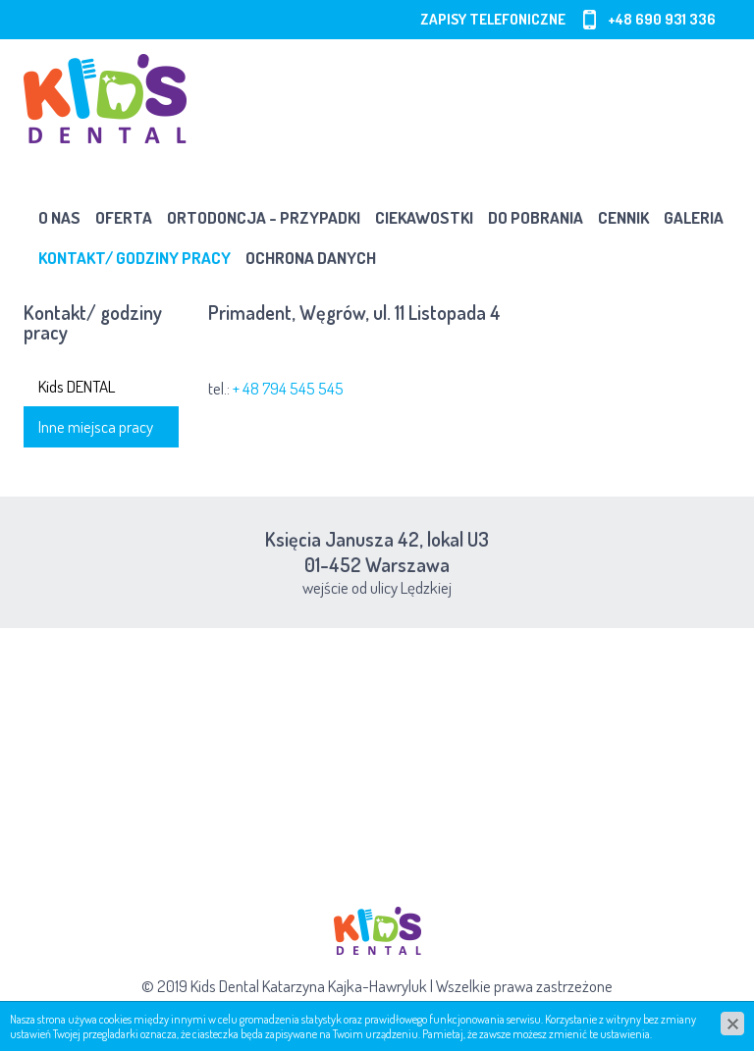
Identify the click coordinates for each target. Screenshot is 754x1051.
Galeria (694, 217)
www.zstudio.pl (424, 1011)
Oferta (123, 217)
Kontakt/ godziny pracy (134, 257)
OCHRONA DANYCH (310, 257)
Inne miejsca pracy (95, 426)
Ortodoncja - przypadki (263, 217)
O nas (59, 217)
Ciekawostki (424, 217)
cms (358, 1011)
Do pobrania (535, 217)
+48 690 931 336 (662, 19)
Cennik (623, 217)
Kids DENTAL (76, 386)
